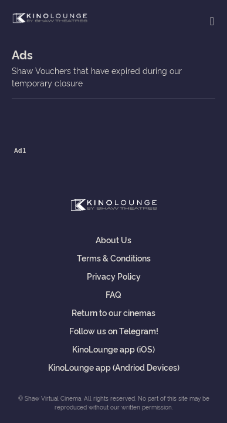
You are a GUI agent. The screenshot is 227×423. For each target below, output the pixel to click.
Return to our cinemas (113, 312)
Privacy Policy (114, 275)
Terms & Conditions (114, 257)
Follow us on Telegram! (113, 330)
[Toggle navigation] (212, 20)
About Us (113, 239)
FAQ (113, 294)
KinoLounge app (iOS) (113, 348)
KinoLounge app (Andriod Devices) (113, 366)
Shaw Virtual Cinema (50, 18)
